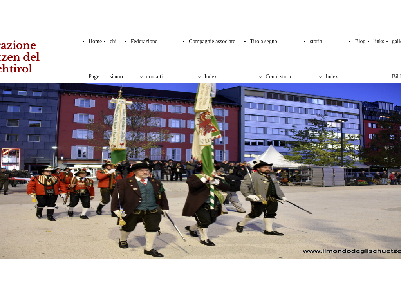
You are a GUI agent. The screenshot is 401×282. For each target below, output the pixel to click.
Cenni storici (280, 77)
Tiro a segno (263, 41)
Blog (360, 41)
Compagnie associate (212, 41)
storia (316, 41)
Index (210, 77)
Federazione (144, 41)
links (379, 41)
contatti (154, 77)
